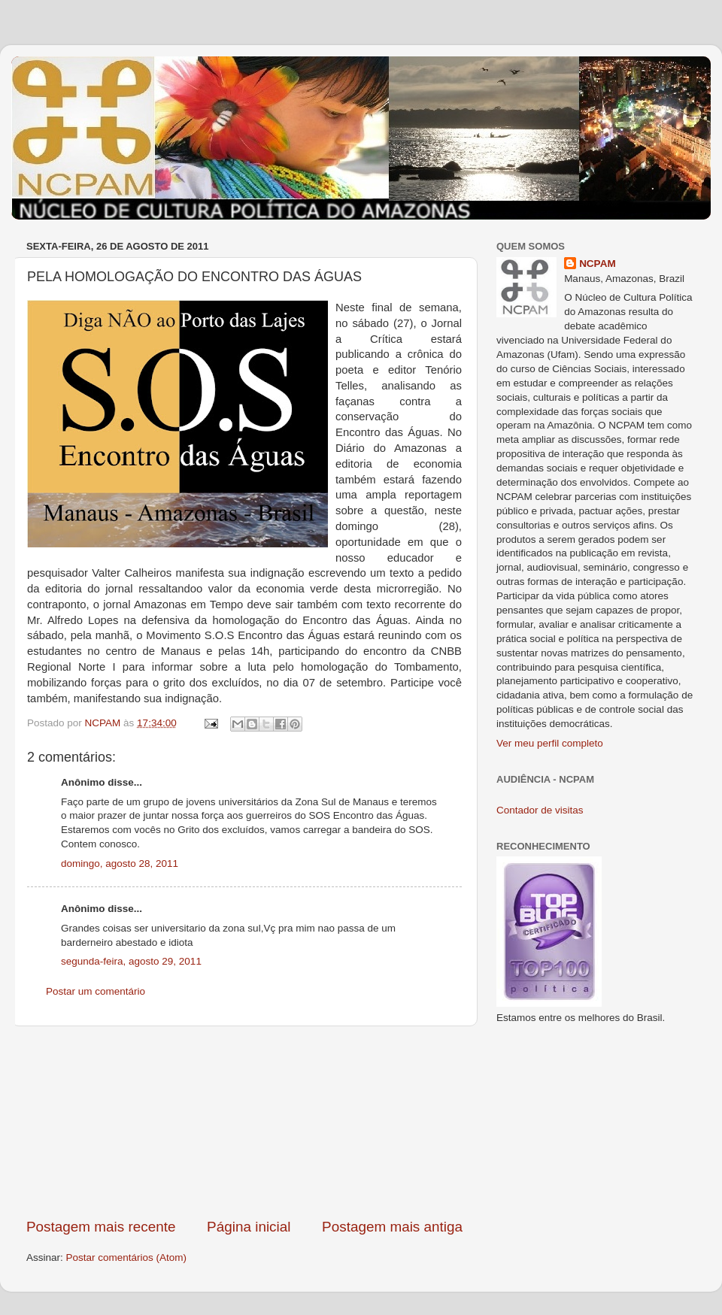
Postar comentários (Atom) (126, 1257)
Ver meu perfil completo (549, 743)
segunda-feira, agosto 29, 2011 (131, 961)
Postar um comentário (95, 991)
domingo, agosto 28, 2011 (119, 863)
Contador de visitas (540, 810)
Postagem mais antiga (392, 1227)
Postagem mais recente (100, 1227)
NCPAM (597, 263)
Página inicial (248, 1227)
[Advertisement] (244, 1122)
